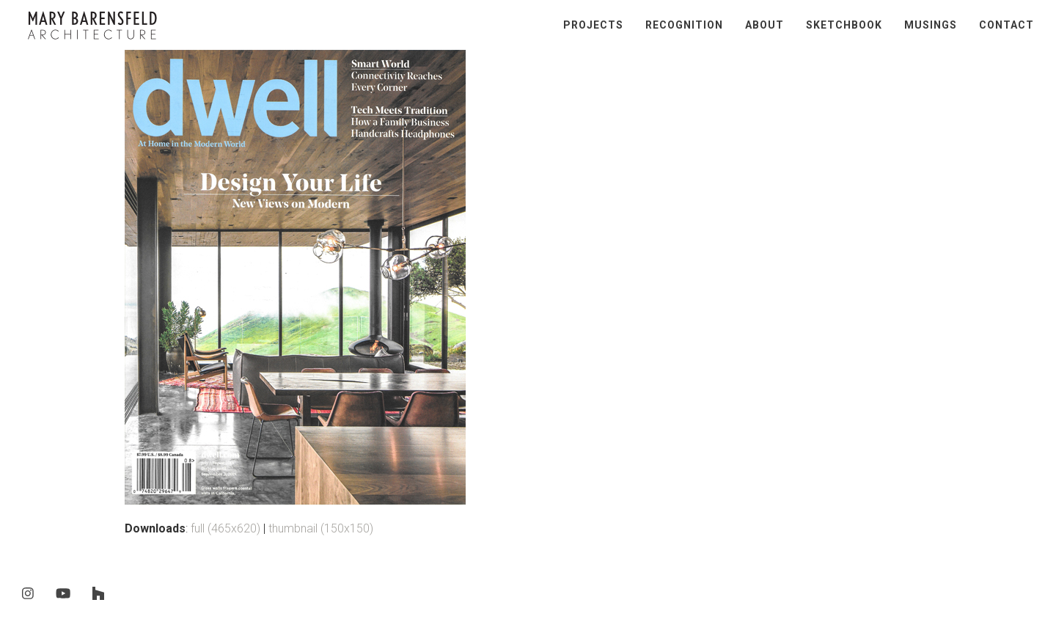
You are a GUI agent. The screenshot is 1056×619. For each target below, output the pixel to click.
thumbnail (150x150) (320, 528)
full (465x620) (225, 528)
